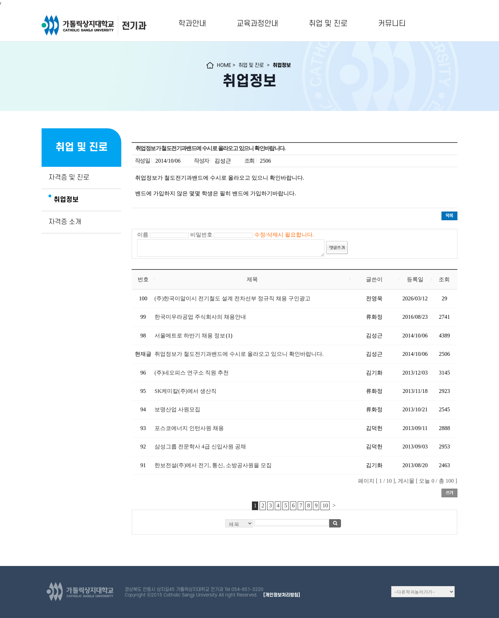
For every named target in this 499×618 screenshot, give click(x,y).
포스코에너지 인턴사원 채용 (189, 428)
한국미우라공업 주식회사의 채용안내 (200, 317)
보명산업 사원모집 (177, 409)
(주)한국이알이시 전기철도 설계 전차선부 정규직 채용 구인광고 (233, 298)
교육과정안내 (257, 23)
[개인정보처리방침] (281, 595)
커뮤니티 (392, 23)
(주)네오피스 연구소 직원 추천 (192, 373)
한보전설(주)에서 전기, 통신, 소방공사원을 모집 (213, 465)
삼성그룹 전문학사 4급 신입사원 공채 (200, 446)
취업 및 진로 (328, 23)
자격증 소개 (65, 222)
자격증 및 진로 (69, 177)
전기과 (134, 26)
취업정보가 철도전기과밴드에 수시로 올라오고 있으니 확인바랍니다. (239, 354)
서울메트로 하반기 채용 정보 (190, 335)
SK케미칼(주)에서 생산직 (186, 391)
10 (325, 505)
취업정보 (66, 200)
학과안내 (192, 23)
